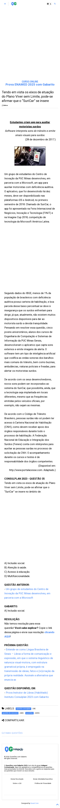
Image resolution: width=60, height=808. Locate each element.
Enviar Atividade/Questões (43, 779)
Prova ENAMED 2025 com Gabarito (30, 84)
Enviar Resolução (17, 779)
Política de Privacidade (43, 783)
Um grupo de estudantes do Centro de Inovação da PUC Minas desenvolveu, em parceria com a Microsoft (27, 593)
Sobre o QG (17, 783)
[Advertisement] (30, 46)
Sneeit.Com (34, 803)
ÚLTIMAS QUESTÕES (12, 733)
